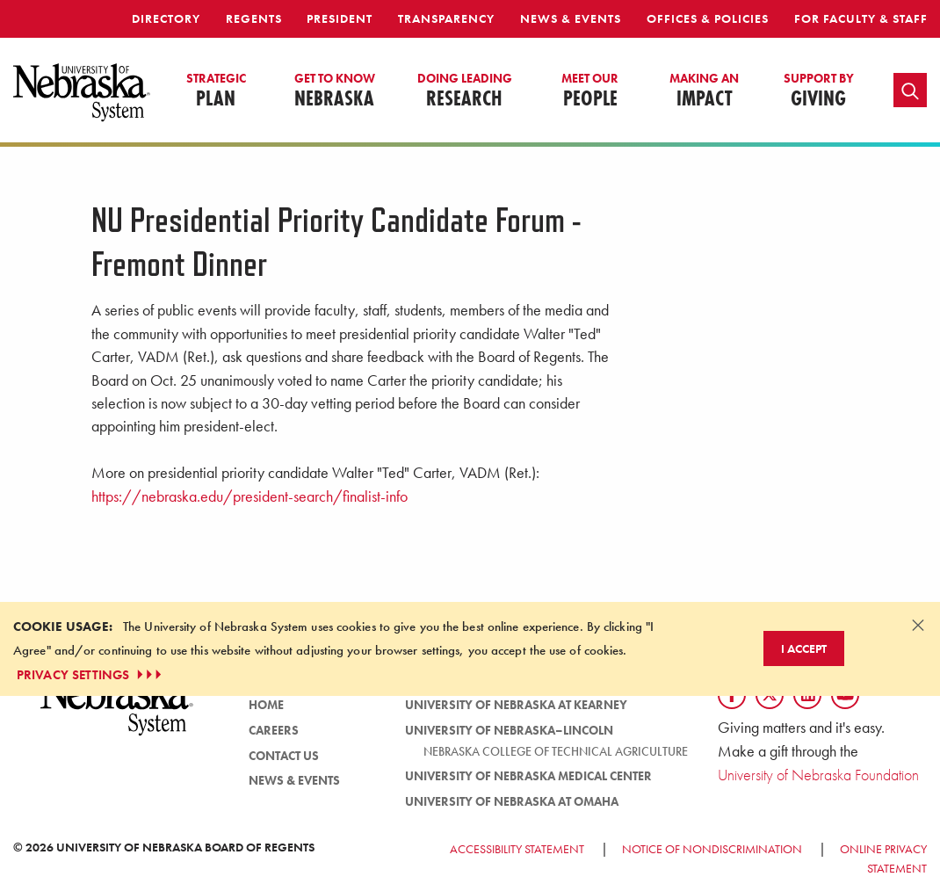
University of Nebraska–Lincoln (509, 730)
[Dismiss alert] (918, 625)
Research (464, 91)
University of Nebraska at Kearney (516, 705)
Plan (216, 91)
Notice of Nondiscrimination (712, 849)
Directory (166, 18)
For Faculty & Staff (861, 18)
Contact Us (284, 756)
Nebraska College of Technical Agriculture (555, 751)
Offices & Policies (708, 18)
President (339, 18)
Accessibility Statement (517, 849)
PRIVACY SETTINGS (91, 675)
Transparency (446, 18)
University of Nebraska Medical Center (528, 776)
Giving (819, 91)
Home (266, 705)
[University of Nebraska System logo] (117, 713)
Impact (704, 91)
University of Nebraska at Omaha (511, 801)
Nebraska (334, 91)
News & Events (570, 18)
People (589, 91)
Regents (254, 18)
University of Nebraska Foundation (818, 774)
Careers (274, 730)
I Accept (804, 648)
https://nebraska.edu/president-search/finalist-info (249, 496)
